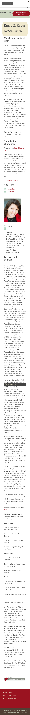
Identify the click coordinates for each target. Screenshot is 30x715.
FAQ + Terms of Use (9, 698)
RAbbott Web (23, 712)
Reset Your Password (9, 695)
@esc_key (11, 189)
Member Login (7, 692)
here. (5, 510)
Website (11, 191)
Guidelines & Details (11, 180)
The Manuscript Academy (21, 14)
